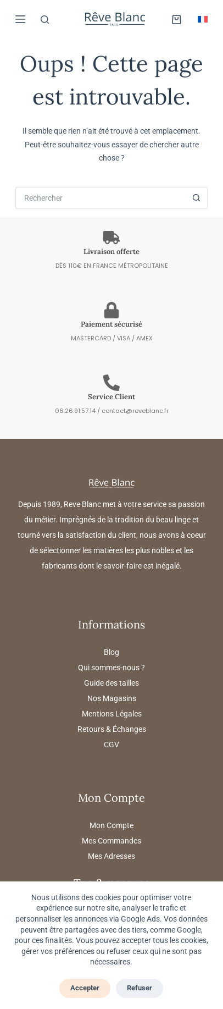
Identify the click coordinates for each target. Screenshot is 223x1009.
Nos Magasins (111, 698)
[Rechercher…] (100, 198)
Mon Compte (111, 825)
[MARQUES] (20, 19)
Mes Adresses (111, 856)
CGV (111, 744)
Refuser (139, 988)
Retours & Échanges (111, 729)
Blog (111, 652)
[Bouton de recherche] (197, 198)
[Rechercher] (45, 19)
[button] (203, 19)
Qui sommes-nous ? (111, 667)
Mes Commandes (111, 840)
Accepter (84, 988)
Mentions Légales (112, 713)
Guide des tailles (111, 683)
